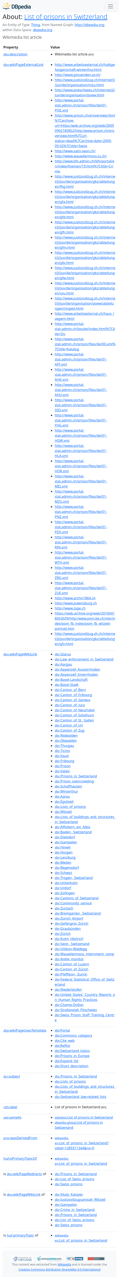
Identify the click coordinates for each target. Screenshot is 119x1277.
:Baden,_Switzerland (73, 832)
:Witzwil (63, 811)
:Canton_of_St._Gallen (74, 720)
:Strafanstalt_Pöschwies (76, 1010)
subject (11, 1076)
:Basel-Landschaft (71, 679)
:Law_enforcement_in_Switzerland (84, 659)
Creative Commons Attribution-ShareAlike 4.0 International (59, 1269)
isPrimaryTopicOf (20, 1158)
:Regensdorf (67, 867)
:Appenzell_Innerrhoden (76, 674)
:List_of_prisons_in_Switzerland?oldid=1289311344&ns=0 (82, 1143)
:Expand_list (66, 1061)
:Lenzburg (65, 857)
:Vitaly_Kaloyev (69, 1194)
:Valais (62, 771)
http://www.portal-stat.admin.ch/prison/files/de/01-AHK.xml (81, 374)
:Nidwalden (66, 735)
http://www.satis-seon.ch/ (75, 151)
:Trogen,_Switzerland (74, 877)
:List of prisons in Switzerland (84, 1117)
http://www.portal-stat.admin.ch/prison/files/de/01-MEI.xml (81, 481)
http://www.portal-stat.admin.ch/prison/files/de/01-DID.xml (81, 405)
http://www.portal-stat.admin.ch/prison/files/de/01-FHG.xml (81, 420)
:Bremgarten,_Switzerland (78, 913)
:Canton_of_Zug (69, 730)
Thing (35, 24)
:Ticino (62, 750)
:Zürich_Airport (69, 918)
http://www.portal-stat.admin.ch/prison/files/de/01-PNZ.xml (81, 511)
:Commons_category (73, 1035)
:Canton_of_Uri (69, 725)
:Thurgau (64, 745)
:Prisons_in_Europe (72, 1055)
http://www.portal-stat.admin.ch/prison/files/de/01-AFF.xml (81, 359)
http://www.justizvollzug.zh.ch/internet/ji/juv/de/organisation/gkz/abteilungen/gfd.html (85, 212)
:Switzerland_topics (72, 1050)
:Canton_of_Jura (70, 705)
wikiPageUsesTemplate (24, 1030)
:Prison (63, 766)
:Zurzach (64, 908)
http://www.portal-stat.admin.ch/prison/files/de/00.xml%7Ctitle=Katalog (85, 344)
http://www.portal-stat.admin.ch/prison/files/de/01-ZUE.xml (81, 587)
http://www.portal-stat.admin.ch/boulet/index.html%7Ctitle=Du (85, 328)
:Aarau (62, 796)
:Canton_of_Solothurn (74, 715)
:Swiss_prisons (69, 1184)
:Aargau (63, 664)
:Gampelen (66, 842)
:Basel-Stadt (66, 684)
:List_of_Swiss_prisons (74, 1179)
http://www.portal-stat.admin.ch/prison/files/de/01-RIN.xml (81, 542)
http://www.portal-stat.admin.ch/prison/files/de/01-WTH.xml (81, 557)
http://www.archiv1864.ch (75, 598)
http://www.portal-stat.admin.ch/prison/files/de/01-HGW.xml (81, 435)
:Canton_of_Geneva (72, 700)
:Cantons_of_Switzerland (76, 898)
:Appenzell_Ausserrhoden (77, 669)
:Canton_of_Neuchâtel (75, 710)
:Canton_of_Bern (70, 689)
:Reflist (62, 1045)
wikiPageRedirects (24, 1174)
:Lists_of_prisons (70, 806)
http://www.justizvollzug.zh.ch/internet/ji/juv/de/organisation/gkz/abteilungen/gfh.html (85, 227)
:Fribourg (64, 761)
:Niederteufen (68, 989)
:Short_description (71, 1066)
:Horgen (64, 852)
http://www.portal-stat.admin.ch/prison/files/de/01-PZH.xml (81, 527)
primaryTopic (20, 1235)
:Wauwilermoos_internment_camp (84, 954)
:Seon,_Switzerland (72, 943)
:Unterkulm (66, 882)
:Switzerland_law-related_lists (80, 1096)
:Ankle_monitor (69, 959)
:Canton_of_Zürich (71, 969)
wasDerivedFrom (20, 1138)
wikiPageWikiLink (20, 654)
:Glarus (63, 654)
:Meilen (63, 862)
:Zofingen (65, 893)
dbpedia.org (42, 30)
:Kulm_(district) (69, 938)
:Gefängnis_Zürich (71, 923)
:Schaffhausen (68, 786)
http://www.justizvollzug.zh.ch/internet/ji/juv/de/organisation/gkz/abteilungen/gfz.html (85, 638)
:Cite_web (65, 1040)
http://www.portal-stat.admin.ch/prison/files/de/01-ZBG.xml (81, 572)
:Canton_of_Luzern (72, 964)
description (15, 54)
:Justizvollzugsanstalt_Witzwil (80, 1199)
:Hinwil (62, 847)
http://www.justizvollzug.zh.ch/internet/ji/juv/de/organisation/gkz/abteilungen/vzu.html (85, 288)
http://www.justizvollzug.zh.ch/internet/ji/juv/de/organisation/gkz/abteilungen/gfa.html (85, 196)
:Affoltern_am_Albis (72, 827)
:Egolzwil (64, 801)
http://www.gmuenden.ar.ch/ (78, 74)
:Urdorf (63, 888)
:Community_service (73, 903)
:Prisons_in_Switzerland (76, 776)
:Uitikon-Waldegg (71, 949)
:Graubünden (68, 928)
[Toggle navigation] (110, 6)
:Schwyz (63, 872)
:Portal (62, 1030)
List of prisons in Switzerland (65, 16)
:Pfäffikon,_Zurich (71, 974)
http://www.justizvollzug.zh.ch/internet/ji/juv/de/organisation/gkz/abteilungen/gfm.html (85, 242)
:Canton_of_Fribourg (73, 694)
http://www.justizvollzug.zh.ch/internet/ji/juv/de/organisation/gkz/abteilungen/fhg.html (85, 181)
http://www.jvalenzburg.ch (76, 603)
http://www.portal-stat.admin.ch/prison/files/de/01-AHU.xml (81, 389)
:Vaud (62, 755)
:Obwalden (66, 740)
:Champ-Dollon (69, 1004)
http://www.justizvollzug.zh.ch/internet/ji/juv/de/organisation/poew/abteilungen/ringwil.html (85, 303)
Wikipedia (64, 1264)
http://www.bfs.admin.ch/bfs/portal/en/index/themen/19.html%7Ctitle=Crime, (84, 166)
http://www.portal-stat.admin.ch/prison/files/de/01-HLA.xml (81, 450)
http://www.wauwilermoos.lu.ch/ (81, 156)
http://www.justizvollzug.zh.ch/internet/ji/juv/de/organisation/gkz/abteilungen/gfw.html (85, 272)
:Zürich (63, 933)
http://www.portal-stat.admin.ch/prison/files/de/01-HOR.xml (81, 466)
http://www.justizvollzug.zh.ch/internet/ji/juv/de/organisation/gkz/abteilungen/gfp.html (85, 257)
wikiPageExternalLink (23, 64)
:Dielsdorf (65, 837)
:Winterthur (66, 791)
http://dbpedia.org (89, 24)
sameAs (12, 1117)
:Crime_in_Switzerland (75, 1209)
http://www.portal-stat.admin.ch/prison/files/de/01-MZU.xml (81, 496)
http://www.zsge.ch (70, 608)
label (10, 1107)
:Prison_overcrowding (74, 781)
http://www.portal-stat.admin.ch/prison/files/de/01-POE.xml (81, 105)
